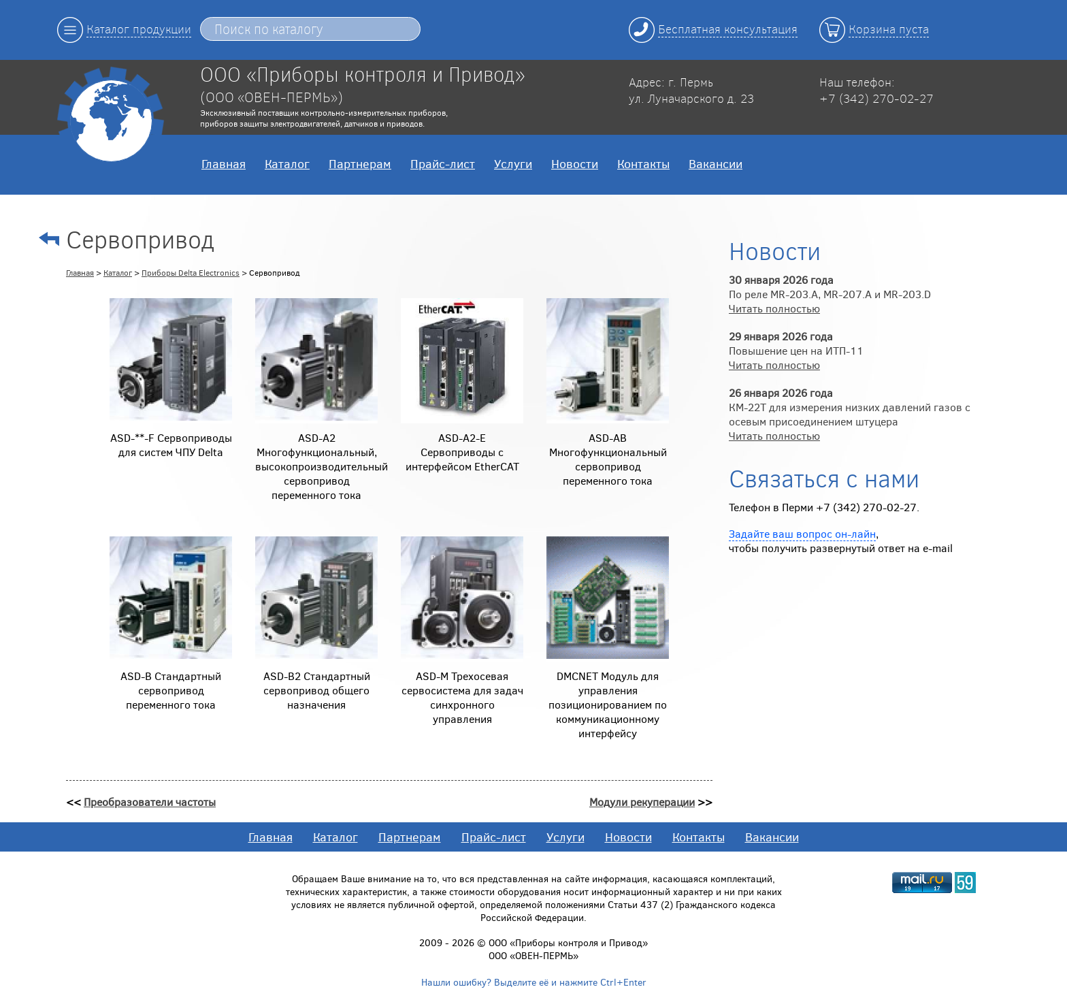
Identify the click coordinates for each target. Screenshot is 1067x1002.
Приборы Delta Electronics (191, 272)
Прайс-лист (442, 163)
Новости (574, 163)
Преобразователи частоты (150, 801)
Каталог (287, 163)
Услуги (513, 163)
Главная (223, 163)
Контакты (643, 163)
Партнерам (360, 163)
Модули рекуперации (642, 801)
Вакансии (715, 163)
